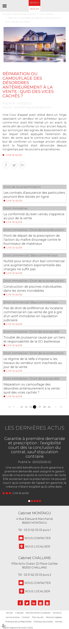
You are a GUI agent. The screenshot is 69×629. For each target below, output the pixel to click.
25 (31, 407)
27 (40, 407)
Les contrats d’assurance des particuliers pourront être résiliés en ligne (34, 195)
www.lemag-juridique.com (32, 107)
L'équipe (19, 612)
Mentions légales (54, 617)
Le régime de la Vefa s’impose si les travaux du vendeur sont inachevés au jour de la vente (33, 363)
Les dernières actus (34, 428)
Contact (26, 617)
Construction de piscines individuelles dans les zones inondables (33, 289)
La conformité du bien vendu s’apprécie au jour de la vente (34, 216)
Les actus (57, 612)
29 (49, 407)
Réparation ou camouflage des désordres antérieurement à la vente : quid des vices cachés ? (32, 388)
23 (21, 407)
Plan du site (38, 617)
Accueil (9, 612)
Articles (58, 621)
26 (35, 407)
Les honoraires (13, 617)
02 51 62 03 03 (33, 530)
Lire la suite (14, 154)
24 (26, 407)
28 (44, 407)
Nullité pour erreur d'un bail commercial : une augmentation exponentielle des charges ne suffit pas (35, 265)
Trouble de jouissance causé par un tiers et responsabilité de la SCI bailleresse (34, 339)
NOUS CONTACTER (37, 538)
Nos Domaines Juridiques (38, 612)
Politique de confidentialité (18, 621)
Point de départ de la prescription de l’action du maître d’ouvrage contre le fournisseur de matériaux (32, 240)
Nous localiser (37, 546)
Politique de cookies (43, 621)
